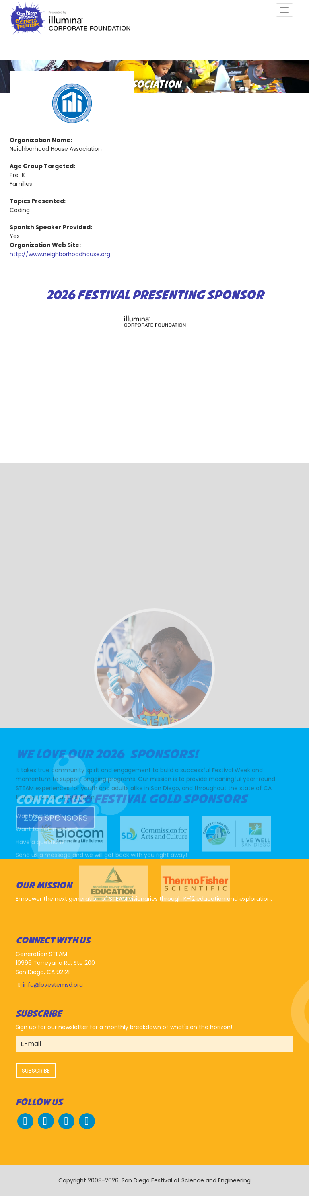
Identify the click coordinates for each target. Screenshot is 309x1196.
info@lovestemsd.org (53, 985)
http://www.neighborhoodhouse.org (60, 254)
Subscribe (36, 1071)
